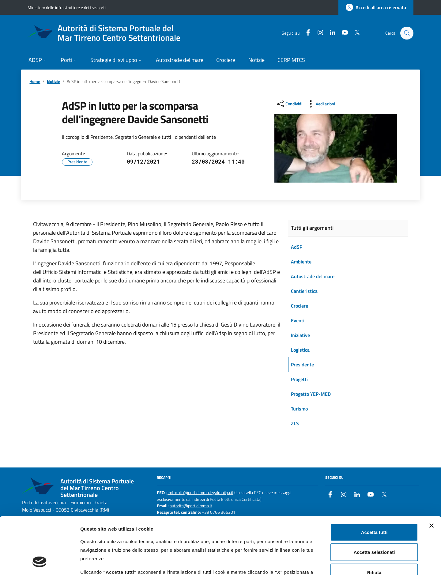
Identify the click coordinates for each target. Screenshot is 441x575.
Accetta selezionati (374, 501)
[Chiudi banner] (431, 475)
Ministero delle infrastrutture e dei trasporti (67, 7)
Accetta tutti (374, 481)
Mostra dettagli (322, 563)
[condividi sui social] (288, 104)
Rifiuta (374, 521)
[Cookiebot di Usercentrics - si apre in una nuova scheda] (39, 563)
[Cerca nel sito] (406, 33)
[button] (38, 60)
